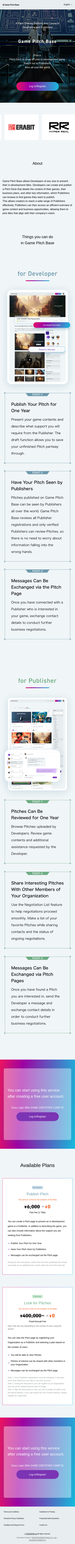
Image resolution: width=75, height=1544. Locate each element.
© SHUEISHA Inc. (31, 1534)
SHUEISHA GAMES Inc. (37, 1540)
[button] (31, 127)
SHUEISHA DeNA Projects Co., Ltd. (44, 1537)
